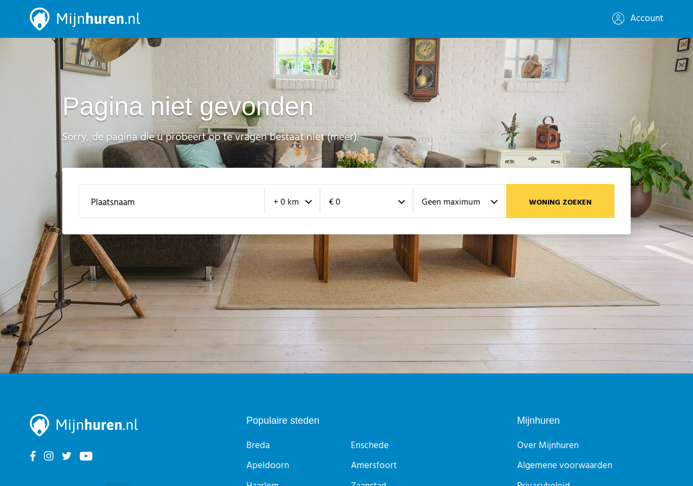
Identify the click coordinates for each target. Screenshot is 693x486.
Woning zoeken (560, 202)
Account (637, 18)
